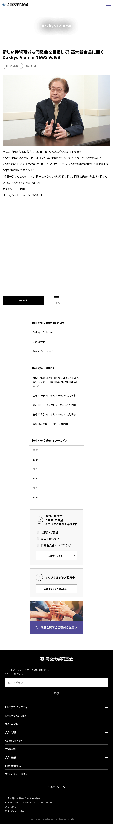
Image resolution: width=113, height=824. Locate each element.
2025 (36, 450)
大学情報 (56, 732)
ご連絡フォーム (56, 787)
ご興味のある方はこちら (55, 588)
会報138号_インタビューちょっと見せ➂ (54, 395)
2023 (36, 469)
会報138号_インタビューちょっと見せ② (54, 405)
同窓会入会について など (56, 545)
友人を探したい (50, 539)
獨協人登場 (12, 724)
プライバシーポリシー (17, 774)
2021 (36, 488)
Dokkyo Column (43, 332)
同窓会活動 (39, 341)
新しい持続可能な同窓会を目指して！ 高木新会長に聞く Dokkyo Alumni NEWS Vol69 (56, 382)
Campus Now (56, 741)
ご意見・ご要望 (49, 532)
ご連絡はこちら (55, 555)
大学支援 (56, 757)
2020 (36, 497)
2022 (36, 478)
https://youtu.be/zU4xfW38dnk (56, 229)
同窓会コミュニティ (56, 707)
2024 (36, 459)
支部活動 (10, 749)
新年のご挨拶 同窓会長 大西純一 (52, 424)
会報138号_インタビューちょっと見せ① (54, 414)
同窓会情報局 (56, 766)
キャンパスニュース (43, 351)
